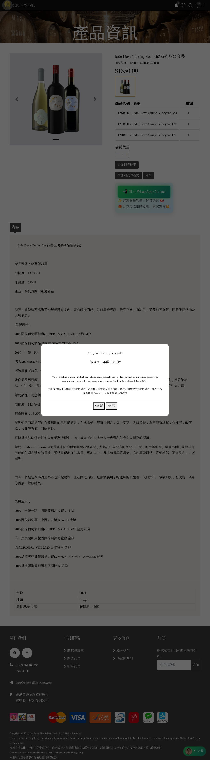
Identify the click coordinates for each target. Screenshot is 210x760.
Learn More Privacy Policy (135, 381)
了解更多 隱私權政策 (115, 393)
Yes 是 (99, 406)
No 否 (111, 406)
